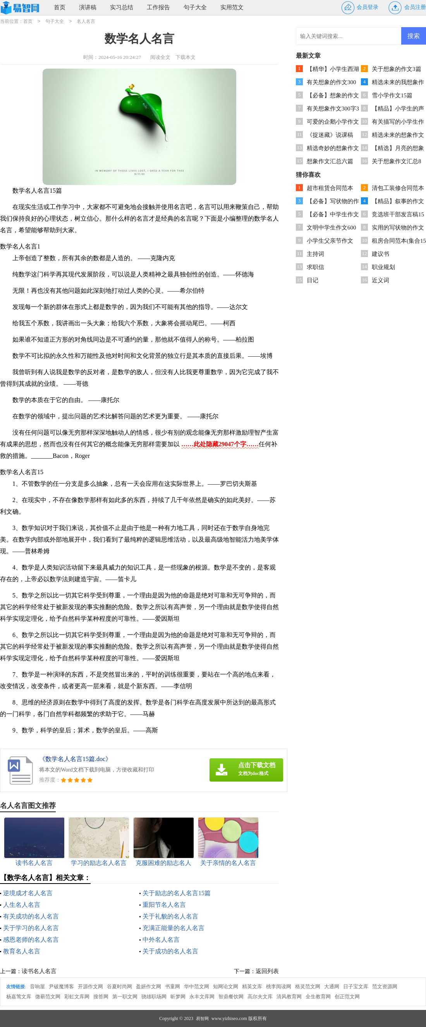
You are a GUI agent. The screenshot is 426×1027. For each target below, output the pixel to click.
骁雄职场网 (154, 996)
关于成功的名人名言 (170, 951)
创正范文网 (347, 996)
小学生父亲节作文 (330, 241)
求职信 (315, 267)
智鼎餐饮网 (231, 996)
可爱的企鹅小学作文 (333, 122)
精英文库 (252, 986)
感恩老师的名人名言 (31, 939)
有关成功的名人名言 (31, 916)
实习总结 (121, 7)
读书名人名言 (39, 971)
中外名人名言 (161, 939)
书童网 (172, 986)
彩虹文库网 (76, 996)
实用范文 (232, 7)
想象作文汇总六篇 (330, 161)
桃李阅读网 (278, 986)
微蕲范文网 (47, 996)
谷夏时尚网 (119, 986)
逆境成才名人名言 (28, 893)
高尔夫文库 (260, 996)
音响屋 (37, 986)
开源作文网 (90, 986)
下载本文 (185, 57)
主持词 (315, 254)
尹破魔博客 (61, 986)
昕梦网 (178, 996)
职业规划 (383, 267)
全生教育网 (318, 996)
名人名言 (86, 21)
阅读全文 (160, 57)
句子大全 (195, 7)
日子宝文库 (355, 986)
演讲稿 (87, 7)
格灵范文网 (307, 986)
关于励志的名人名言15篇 (177, 893)
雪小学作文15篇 (392, 95)
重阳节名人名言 (164, 904)
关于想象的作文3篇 (396, 69)
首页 (59, 7)
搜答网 (100, 996)
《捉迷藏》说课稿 (330, 135)
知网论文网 (225, 986)
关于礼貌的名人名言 (170, 916)
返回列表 (267, 971)
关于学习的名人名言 (31, 928)
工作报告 (158, 7)
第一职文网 (124, 996)
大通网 (331, 986)
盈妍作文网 (148, 986)
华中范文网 (196, 986)
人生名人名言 (21, 904)
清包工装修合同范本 (398, 188)
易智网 (202, 1018)
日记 (312, 280)
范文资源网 (384, 986)
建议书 (380, 254)
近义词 (380, 280)
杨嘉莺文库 (18, 996)
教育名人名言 (21, 951)
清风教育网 (289, 996)
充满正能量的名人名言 (173, 928)
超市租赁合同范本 (330, 188)
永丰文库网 (202, 996)
